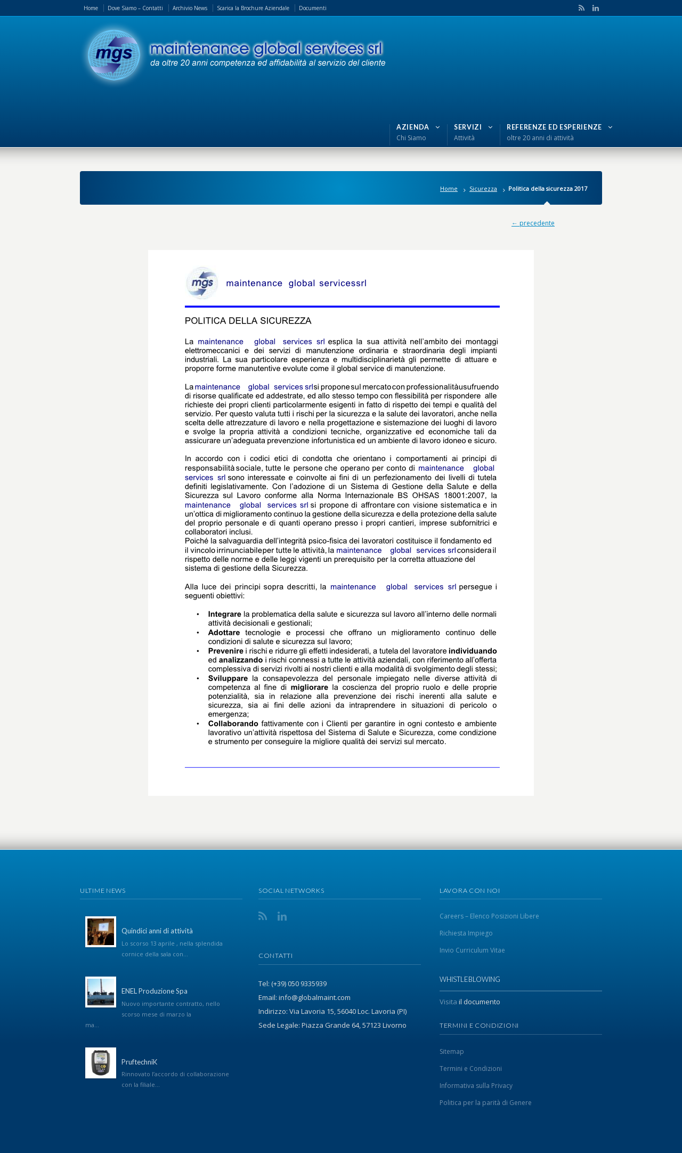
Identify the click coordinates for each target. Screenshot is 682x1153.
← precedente (533, 223)
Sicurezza (483, 188)
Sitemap (452, 1051)
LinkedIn (593, 8)
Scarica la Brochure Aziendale (253, 8)
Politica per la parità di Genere (486, 1102)
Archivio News (190, 8)
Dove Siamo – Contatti (135, 8)
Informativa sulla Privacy (476, 1085)
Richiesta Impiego (466, 933)
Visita (448, 1001)
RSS (580, 8)
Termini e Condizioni (471, 1068)
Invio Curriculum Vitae (472, 950)
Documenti (313, 8)
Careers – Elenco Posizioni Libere (489, 916)
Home (91, 8)
